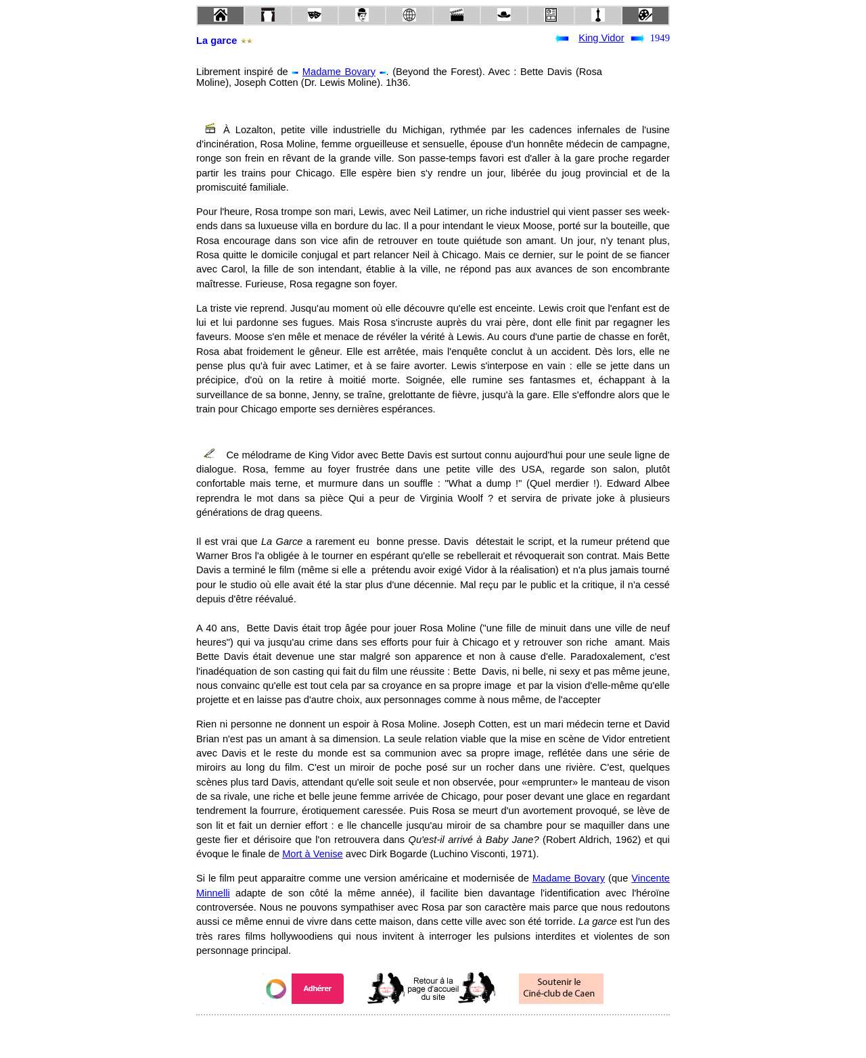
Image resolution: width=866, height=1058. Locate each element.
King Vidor (601, 37)
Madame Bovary (338, 71)
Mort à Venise (312, 853)
